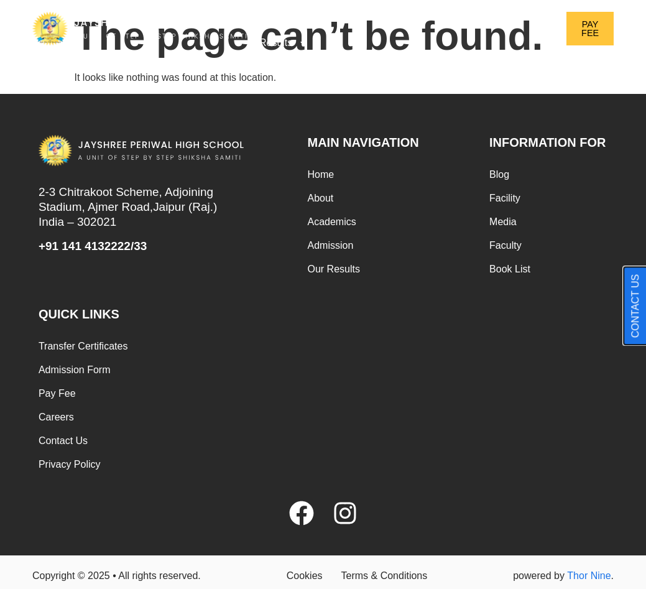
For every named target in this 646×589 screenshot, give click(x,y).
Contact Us (63, 440)
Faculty (505, 245)
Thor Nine (589, 575)
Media (503, 221)
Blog (499, 174)
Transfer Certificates (83, 346)
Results (283, 43)
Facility (504, 198)
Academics (397, 14)
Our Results (334, 269)
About (326, 14)
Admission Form (75, 369)
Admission (480, 14)
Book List (509, 269)
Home (272, 14)
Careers (56, 417)
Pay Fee (57, 393)
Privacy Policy (70, 464)
